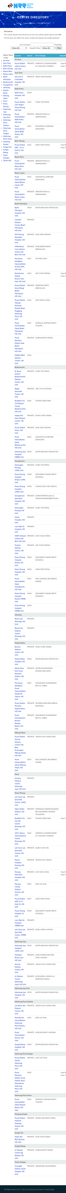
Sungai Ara (7, 147)
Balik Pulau (7, 66)
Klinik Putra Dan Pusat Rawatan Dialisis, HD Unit (19, 673)
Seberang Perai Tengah (7, 130)
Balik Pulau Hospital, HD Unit (20, 95)
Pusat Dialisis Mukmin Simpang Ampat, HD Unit (20, 1123)
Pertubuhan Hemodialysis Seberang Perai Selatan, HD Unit (20, 1022)
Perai (5, 101)
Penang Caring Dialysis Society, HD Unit (19, 889)
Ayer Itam (7, 63)
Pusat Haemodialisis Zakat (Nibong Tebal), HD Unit (20, 764)
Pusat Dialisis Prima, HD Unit (20, 430)
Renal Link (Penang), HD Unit (20, 621)
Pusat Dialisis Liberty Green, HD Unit (20, 66)
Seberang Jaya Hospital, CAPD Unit (20, 948)
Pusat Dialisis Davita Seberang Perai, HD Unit (20, 1063)
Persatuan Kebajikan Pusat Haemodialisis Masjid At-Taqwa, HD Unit (20, 691)
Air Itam (6, 60)
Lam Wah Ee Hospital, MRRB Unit (20, 923)
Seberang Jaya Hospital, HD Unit (20, 995)
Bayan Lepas (8, 74)
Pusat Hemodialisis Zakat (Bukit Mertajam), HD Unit (20, 328)
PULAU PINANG (44, 23)
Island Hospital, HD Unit (20, 519)
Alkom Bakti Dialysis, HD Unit (19, 811)
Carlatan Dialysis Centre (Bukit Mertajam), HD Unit (20, 224)
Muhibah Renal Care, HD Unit (19, 957)
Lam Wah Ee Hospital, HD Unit (20, 529)
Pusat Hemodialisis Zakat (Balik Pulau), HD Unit (20, 131)
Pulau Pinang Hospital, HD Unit (20, 572)
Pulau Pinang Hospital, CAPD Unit (20, 489)
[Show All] (7, 160)
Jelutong (6, 87)
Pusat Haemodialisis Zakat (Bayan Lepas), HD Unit (20, 182)
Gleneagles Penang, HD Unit (19, 510)
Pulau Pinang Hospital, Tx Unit (20, 913)
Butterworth (8, 82)
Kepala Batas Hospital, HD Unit (20, 661)
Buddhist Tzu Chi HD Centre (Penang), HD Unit (20, 823)
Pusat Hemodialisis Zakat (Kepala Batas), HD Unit (20, 1104)
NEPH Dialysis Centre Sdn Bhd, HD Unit (20, 538)
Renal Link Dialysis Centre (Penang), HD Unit (20, 633)
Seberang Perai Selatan (7, 122)
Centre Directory (29, 23)
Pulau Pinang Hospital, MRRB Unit (20, 608)
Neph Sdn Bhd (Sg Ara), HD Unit (20, 1139)
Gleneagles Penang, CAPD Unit (19, 467)
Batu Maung (8, 68)
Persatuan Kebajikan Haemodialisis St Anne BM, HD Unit (20, 263)
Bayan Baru (7, 71)
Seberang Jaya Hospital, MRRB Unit (20, 454)
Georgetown (8, 85)
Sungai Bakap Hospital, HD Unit (20, 1047)
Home (18, 23)
